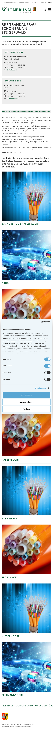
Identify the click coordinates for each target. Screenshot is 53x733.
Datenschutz (17, 724)
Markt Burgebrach (39, 2)
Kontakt (6, 724)
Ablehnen (26, 409)
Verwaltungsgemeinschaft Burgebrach (16, 2)
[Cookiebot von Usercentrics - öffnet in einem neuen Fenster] (41, 322)
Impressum (29, 724)
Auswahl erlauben (26, 402)
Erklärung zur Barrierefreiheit (16, 727)
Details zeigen (40, 388)
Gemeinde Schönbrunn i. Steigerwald (19, 10)
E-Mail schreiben (13, 70)
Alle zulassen (26, 395)
